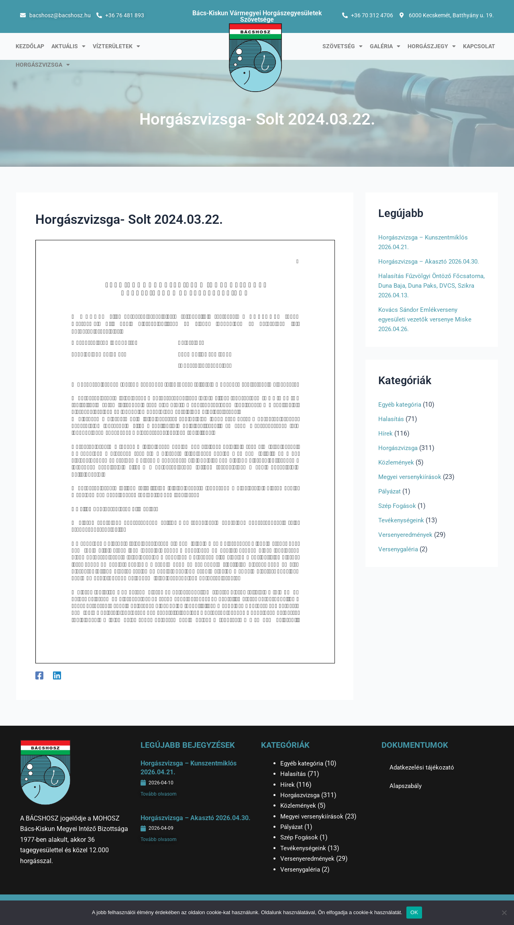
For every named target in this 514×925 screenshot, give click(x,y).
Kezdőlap (30, 46)
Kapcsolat (479, 46)
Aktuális (68, 46)
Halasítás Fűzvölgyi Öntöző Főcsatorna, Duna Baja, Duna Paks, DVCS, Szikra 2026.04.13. (428, 295)
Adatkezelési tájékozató (423, 767)
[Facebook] (39, 675)
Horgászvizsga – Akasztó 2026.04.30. (196, 818)
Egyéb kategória (401, 414)
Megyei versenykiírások (411, 486)
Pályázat (390, 501)
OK (414, 912)
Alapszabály (407, 786)
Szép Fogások (398, 515)
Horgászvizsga (43, 65)
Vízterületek (116, 46)
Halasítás (391, 428)
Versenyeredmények (406, 544)
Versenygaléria (399, 559)
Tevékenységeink (402, 530)
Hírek (385, 443)
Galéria (385, 46)
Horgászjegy (432, 46)
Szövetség (342, 46)
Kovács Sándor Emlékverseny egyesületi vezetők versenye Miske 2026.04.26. (426, 328)
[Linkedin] (57, 675)
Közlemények (397, 472)
